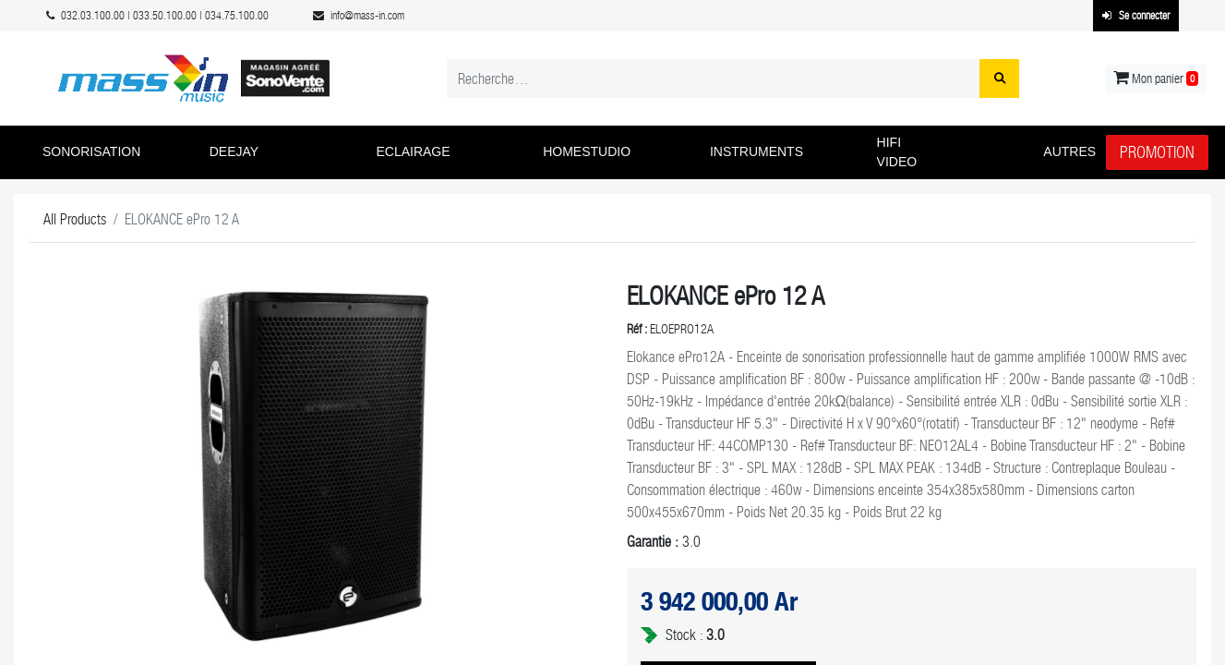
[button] (112, 152)
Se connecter (1136, 15)
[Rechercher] (999, 78)
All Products (74, 219)
